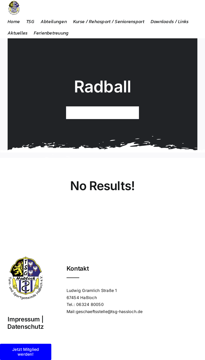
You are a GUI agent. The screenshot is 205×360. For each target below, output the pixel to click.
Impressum (24, 319)
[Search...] (102, 112)
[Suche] (72, 112)
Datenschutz (25, 326)
